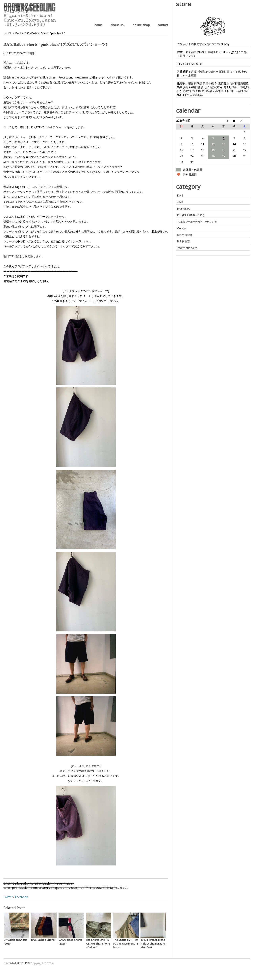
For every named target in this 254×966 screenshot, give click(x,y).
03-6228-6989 (194, 64)
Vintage (182, 228)
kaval (180, 202)
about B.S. (118, 25)
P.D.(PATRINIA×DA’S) (190, 215)
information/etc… (188, 248)
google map (239, 52)
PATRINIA (183, 208)
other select (184, 235)
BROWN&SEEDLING (17, 963)
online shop (141, 25)
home (98, 25)
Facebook (21, 897)
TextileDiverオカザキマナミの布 (197, 222)
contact (163, 25)
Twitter (8, 897)
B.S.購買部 (183, 241)
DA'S (9, 53)
